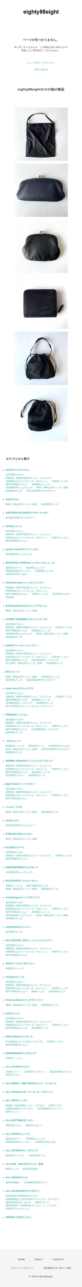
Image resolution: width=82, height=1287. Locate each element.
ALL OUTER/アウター (18, 1067)
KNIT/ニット (12, 1112)
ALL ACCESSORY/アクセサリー (23, 1191)
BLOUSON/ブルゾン (61, 1072)
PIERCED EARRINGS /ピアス (22, 1196)
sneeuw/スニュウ (15, 977)
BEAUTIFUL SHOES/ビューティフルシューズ (30, 563)
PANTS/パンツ (13, 1125)
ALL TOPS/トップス (17, 1100)
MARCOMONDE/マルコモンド (22, 867)
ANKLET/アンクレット (18, 1209)
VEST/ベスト (13, 1075)
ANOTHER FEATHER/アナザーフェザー (27, 513)
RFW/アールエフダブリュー (20, 963)
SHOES (10, 597)
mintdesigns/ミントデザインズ (22, 897)
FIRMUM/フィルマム (17, 715)
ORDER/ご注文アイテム (18, 1217)
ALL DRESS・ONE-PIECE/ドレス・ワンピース (31, 1083)
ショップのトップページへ (41, 63)
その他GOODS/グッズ (35, 1182)
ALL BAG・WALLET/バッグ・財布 (24, 663)
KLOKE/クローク (15, 847)
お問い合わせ (41, 69)
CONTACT (58, 1259)
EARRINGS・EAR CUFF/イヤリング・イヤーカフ (32, 1199)
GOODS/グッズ (14, 491)
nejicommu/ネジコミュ (18, 927)
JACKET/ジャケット (35, 1072)
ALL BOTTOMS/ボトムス (19, 1120)
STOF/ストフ (13, 1013)
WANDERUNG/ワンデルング (21, 1053)
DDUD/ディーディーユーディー (22, 645)
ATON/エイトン (14, 526)
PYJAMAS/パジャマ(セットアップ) (24, 1041)
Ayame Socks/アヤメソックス (22, 549)
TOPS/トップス (60, 481)
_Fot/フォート (13, 741)
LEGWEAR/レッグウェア (19, 487)
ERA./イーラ (12, 672)
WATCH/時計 (13, 1182)
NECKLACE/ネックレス (18, 1202)
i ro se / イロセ (14, 807)
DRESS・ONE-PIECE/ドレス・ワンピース (28, 478)
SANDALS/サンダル (16, 574)
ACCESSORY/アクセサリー (41, 491)
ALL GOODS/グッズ (17, 1177)
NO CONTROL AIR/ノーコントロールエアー (29, 940)
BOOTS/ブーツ (14, 568)
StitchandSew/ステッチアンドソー (24, 1000)
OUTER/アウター (15, 475)
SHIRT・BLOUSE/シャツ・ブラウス (25, 1105)
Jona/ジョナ (12, 820)
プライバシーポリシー (22, 1268)
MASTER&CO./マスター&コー (22, 881)
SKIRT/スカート (34, 1125)
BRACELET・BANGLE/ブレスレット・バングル (31, 1205)
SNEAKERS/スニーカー (18, 571)
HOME (21, 1259)
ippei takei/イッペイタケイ (20, 784)
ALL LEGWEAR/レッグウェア (22, 1150)
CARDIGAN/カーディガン (19, 1108)
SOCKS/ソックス (15, 1155)
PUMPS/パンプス (44, 571)
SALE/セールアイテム (17, 470)
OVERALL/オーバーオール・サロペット (27, 481)
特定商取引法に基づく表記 (57, 1268)
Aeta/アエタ (12, 499)
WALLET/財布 (30, 1169)
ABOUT (39, 1259)
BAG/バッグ (38, 991)
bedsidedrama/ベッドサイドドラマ (25, 582)
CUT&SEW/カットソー (49, 1108)
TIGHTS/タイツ (36, 1155)
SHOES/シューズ (41, 484)
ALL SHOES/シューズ (18, 1134)
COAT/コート (13, 1072)
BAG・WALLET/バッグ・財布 (52, 487)
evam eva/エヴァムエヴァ (20, 688)
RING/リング (42, 1202)
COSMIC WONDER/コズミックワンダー (27, 619)
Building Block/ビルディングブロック (26, 606)
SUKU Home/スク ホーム (19, 1036)
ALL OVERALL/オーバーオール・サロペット (29, 706)
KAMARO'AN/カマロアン (19, 834)
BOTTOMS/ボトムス (16, 484)
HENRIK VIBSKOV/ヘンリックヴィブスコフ (29, 761)
